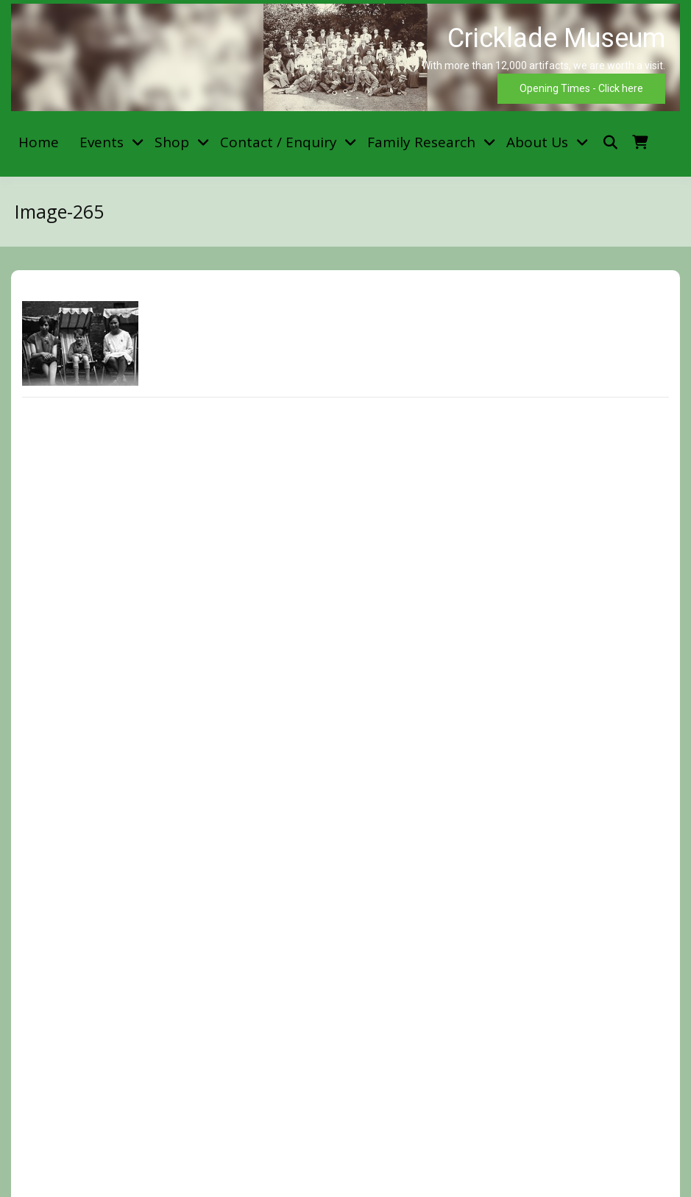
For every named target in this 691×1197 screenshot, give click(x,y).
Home (38, 142)
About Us (537, 142)
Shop (172, 142)
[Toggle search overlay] (610, 142)
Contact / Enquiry (278, 142)
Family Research (421, 142)
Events (101, 142)
